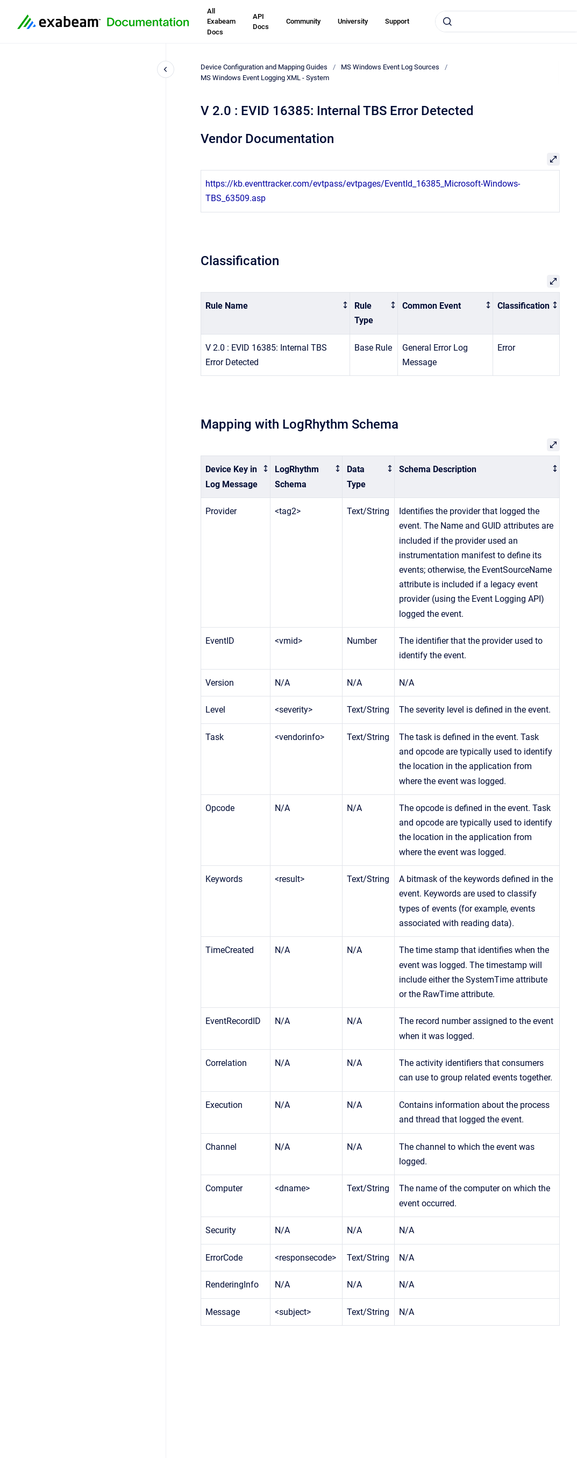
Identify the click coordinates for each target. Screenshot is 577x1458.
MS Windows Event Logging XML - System (265, 78)
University (353, 21)
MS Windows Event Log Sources (390, 67)
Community (303, 21)
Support (397, 21)
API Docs (261, 21)
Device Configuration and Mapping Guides (264, 67)
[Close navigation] (165, 69)
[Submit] (447, 21)
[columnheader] (275, 313)
